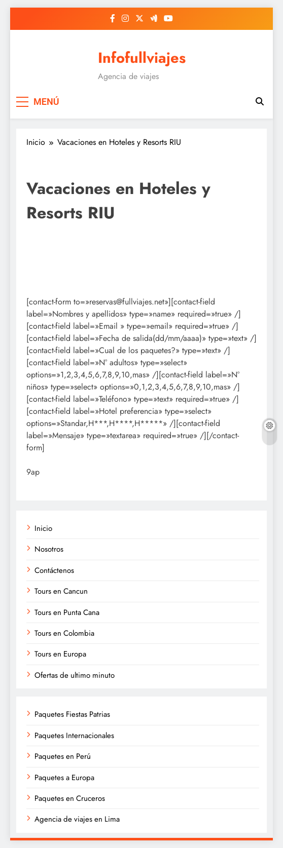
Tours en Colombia (64, 633)
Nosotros (48, 549)
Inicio (43, 528)
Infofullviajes (142, 57)
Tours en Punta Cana (66, 612)
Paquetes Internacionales (74, 735)
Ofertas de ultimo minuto (74, 675)
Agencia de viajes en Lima (77, 819)
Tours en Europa (60, 654)
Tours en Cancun (61, 591)
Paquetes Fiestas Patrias (72, 714)
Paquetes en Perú (62, 756)
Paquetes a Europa (64, 777)
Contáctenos (54, 570)
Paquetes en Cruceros (69, 798)
